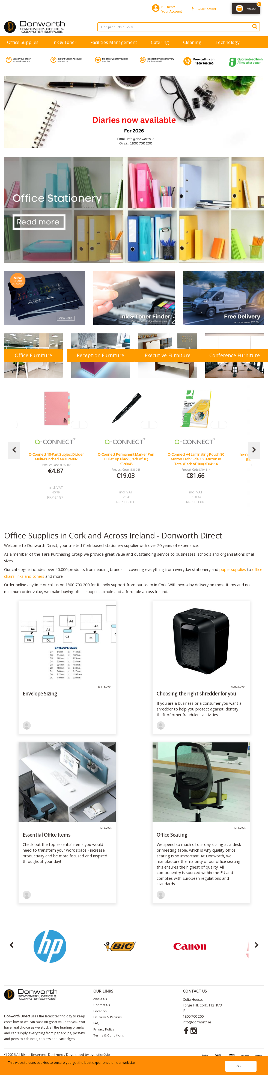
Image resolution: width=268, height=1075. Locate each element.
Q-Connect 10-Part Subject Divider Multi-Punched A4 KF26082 (126, 456)
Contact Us (101, 1005)
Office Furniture (33, 355)
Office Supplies (22, 42)
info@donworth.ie (197, 1022)
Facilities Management (113, 42)
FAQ (96, 1023)
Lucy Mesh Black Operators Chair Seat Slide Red (56, 456)
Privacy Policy (103, 1029)
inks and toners (30, 576)
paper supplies (232, 569)
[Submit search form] (255, 26)
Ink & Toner (64, 42)
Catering (160, 42)
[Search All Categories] (178, 26)
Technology (227, 42)
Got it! (240, 1066)
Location (100, 1011)
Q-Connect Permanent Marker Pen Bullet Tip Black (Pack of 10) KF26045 (196, 459)
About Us (100, 999)
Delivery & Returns (107, 1017)
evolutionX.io (100, 1054)
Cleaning (192, 42)
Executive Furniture (167, 355)
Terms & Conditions (108, 1035)
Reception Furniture (100, 355)
